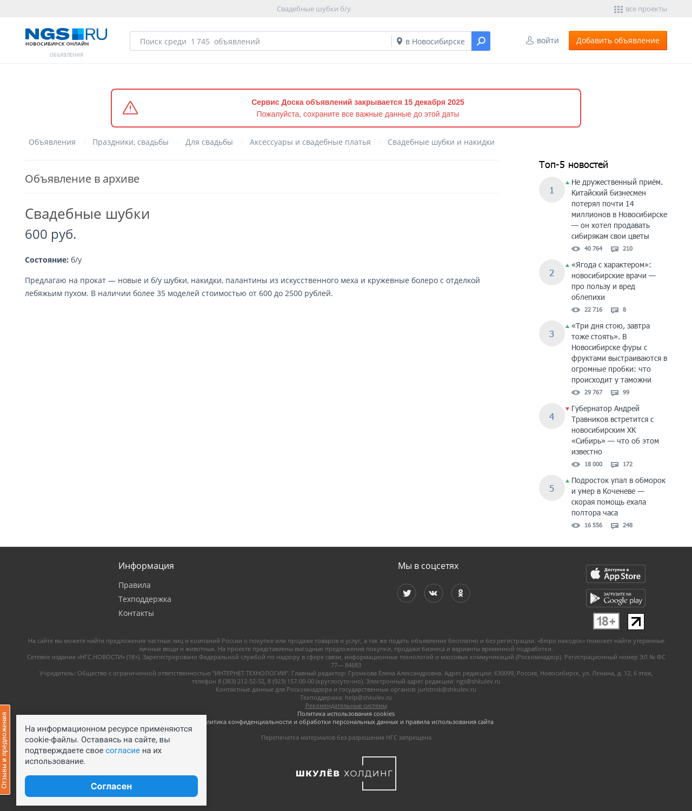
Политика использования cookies (346, 713)
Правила (134, 585)
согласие (122, 750)
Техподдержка (144, 599)
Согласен (111, 786)
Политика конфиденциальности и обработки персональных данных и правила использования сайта (346, 722)
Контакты (136, 613)
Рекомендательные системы (346, 705)
